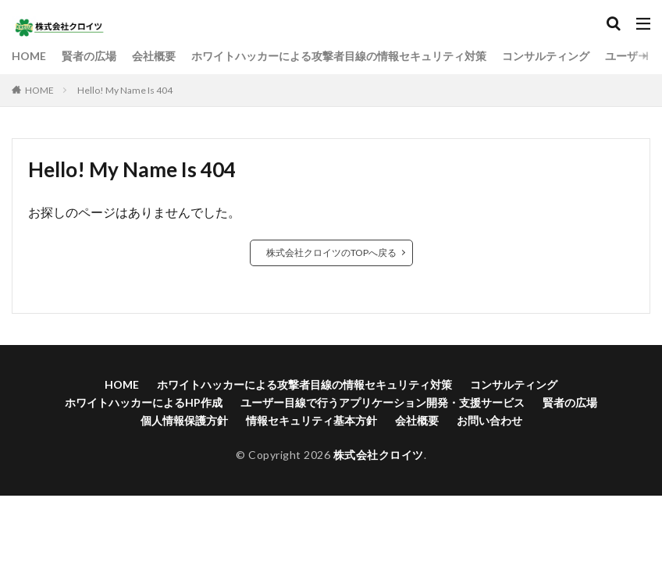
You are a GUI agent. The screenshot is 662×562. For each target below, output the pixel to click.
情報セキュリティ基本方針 (311, 420)
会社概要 (154, 55)
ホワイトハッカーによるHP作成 (143, 402)
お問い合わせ (489, 420)
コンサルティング (545, 55)
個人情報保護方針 (184, 420)
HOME (29, 55)
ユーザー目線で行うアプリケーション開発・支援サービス (382, 402)
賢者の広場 (89, 55)
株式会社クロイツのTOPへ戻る (331, 252)
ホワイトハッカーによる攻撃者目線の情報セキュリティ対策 (338, 55)
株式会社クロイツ (378, 454)
